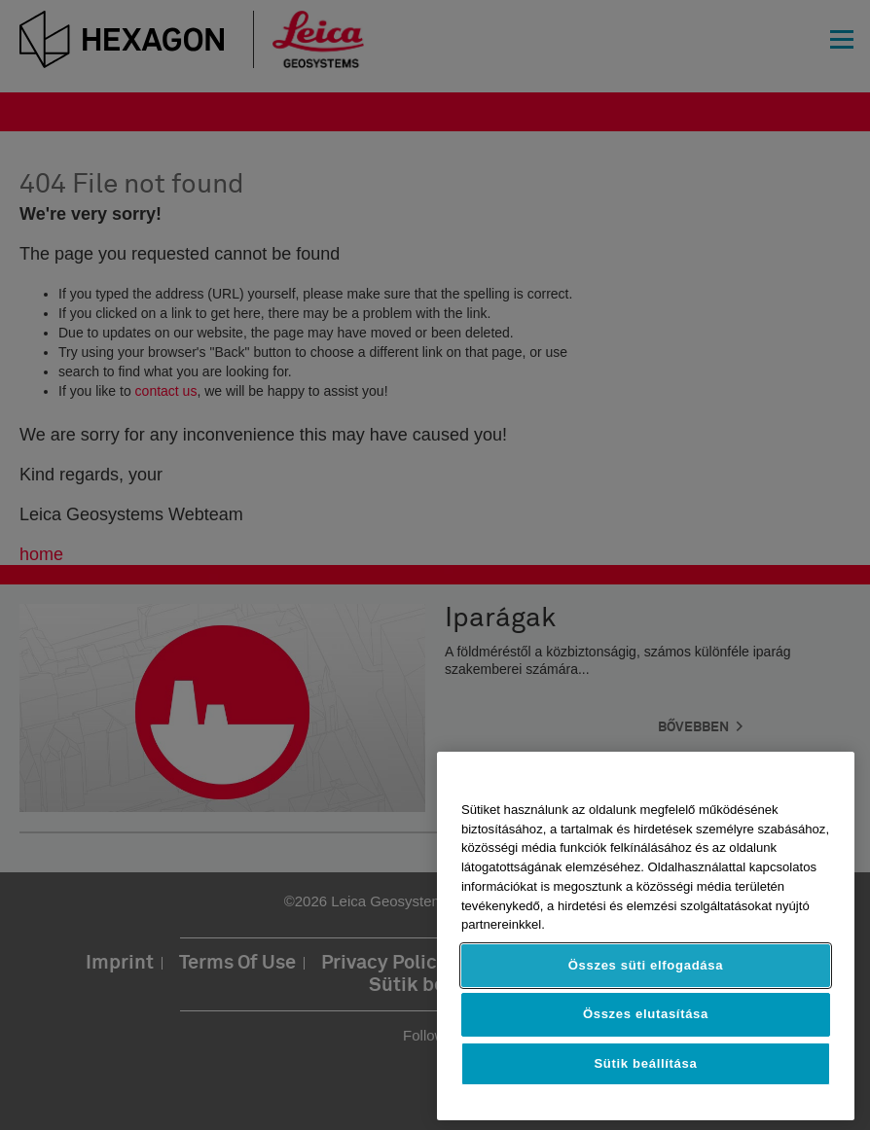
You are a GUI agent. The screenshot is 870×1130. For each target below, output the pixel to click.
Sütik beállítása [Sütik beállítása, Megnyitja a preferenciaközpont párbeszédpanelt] (645, 1063)
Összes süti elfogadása (645, 965)
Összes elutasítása (645, 1013)
